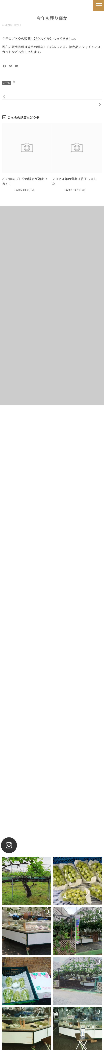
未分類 (6, 83)
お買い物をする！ (52, 546)
